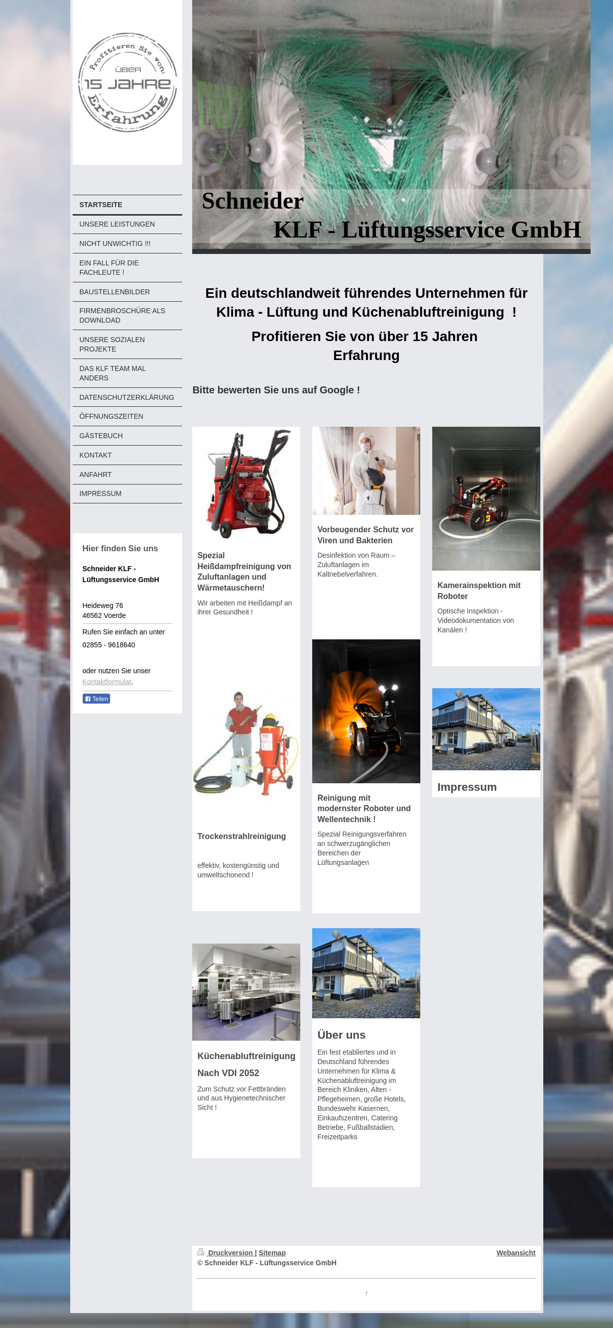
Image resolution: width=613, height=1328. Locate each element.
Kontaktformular (107, 682)
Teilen (96, 699)
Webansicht (515, 1253)
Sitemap (271, 1253)
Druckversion (225, 1253)
